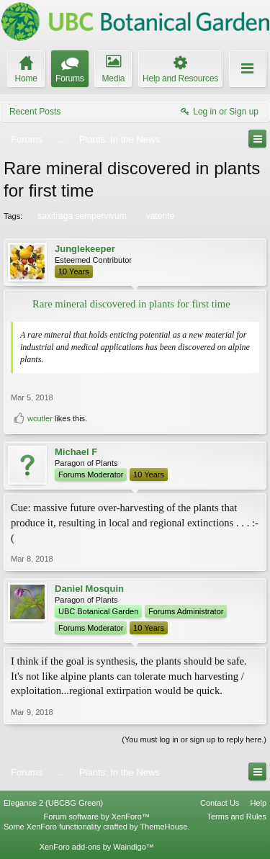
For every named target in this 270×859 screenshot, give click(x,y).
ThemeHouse (163, 826)
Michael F (76, 451)
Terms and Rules (236, 816)
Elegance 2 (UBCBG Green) (53, 803)
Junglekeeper (85, 248)
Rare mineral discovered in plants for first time (131, 304)
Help (258, 803)
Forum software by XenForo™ (97, 816)
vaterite (159, 216)
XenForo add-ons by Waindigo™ (97, 846)
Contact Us (219, 803)
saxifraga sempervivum (80, 216)
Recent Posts (34, 112)
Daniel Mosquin (89, 588)
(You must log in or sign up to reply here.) (194, 739)
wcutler (40, 418)
